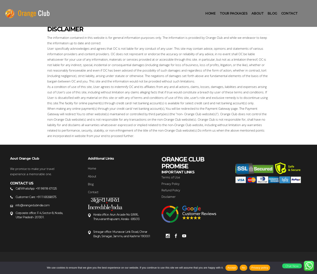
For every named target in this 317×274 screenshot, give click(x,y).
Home (92, 168)
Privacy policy (259, 267)
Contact (93, 192)
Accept (231, 267)
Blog (91, 184)
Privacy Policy (171, 184)
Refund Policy (171, 190)
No (243, 267)
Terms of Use (171, 177)
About (92, 176)
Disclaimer (169, 197)
